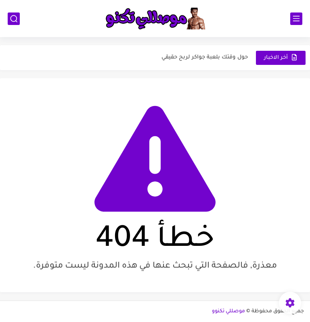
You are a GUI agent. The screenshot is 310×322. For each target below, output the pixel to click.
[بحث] (14, 18)
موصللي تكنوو (228, 311)
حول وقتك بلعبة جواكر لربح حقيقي (204, 57)
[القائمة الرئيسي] (296, 18)
